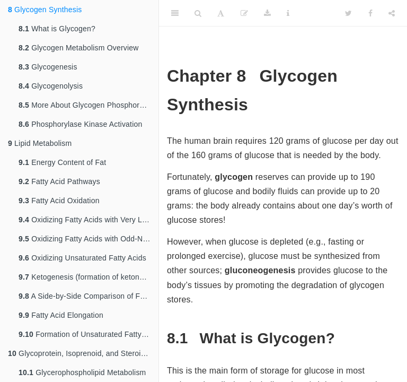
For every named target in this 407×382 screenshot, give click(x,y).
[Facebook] (370, 13)
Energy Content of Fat (62, 162)
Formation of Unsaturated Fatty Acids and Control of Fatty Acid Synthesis (88, 334)
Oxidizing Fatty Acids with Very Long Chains (88, 219)
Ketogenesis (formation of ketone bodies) (88, 277)
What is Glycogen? (57, 28)
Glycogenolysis (51, 86)
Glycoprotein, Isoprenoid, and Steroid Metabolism (83, 353)
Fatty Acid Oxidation (59, 200)
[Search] (198, 13)
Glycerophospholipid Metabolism (82, 372)
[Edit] (244, 13)
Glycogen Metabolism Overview (79, 48)
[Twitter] (348, 13)
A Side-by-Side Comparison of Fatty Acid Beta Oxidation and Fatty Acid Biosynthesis (88, 296)
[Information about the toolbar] (288, 13)
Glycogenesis (48, 67)
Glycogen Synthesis (45, 9)
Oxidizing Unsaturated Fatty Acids (82, 258)
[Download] (267, 13)
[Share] (392, 13)
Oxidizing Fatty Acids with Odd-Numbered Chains (88, 239)
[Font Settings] (220, 13)
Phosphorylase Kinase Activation (80, 124)
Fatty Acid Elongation (61, 315)
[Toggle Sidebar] (175, 13)
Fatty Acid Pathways (59, 181)
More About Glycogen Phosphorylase (88, 105)
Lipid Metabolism (40, 143)
